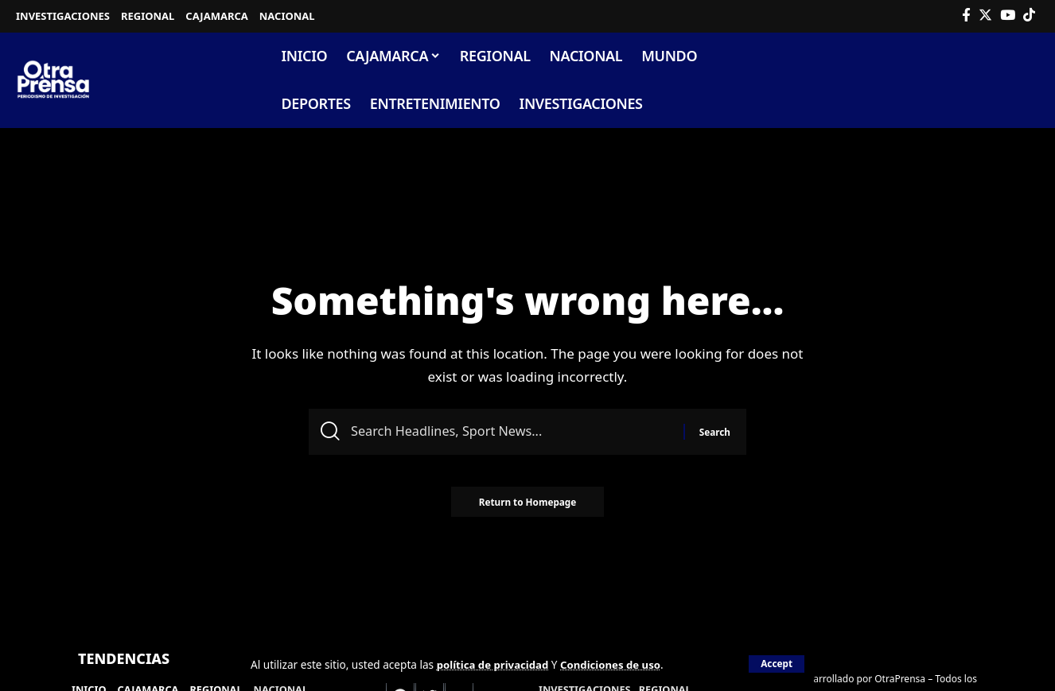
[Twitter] (985, 15)
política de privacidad (494, 664)
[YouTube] (1007, 15)
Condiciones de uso (616, 664)
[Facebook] (966, 15)
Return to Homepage (527, 506)
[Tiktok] (1029, 15)
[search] (1026, 80)
